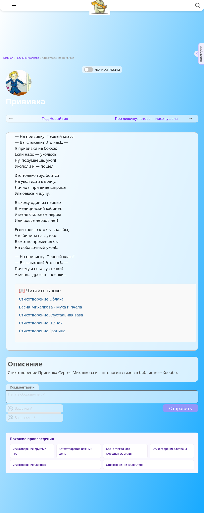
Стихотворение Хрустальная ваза (51, 315)
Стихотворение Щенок (41, 323)
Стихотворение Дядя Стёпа (124, 465)
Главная (8, 58)
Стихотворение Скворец (29, 465)
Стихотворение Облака (41, 299)
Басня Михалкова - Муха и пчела (50, 307)
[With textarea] (102, 396)
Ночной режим (107, 69)
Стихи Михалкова (28, 58)
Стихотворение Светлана (170, 449)
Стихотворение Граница (42, 331)
